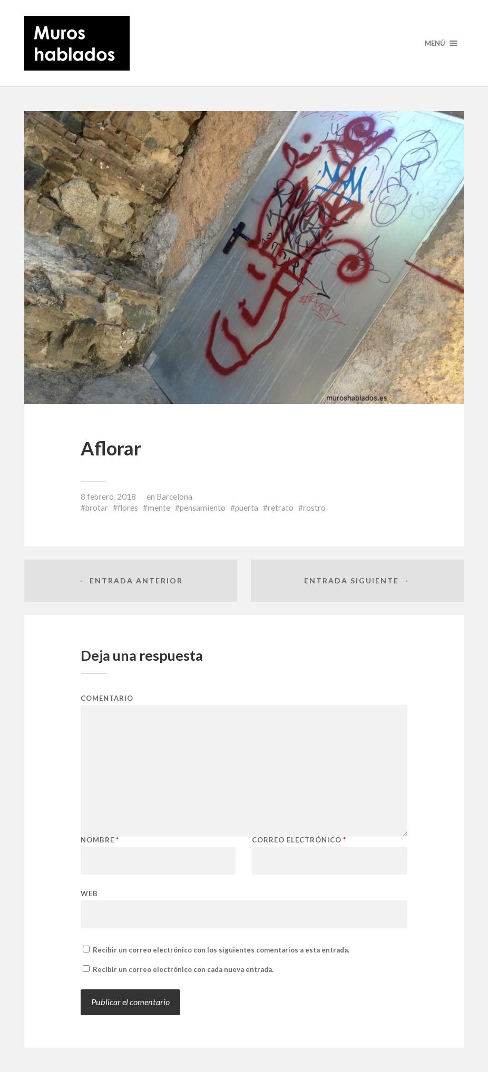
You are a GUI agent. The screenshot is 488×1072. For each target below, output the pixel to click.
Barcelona (174, 496)
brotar (96, 507)
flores (128, 507)
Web (89, 893)
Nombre (100, 840)
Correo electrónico (299, 840)
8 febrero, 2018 (108, 496)
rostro (314, 507)
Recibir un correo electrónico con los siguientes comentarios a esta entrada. (221, 950)
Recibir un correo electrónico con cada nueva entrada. (183, 969)
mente (159, 507)
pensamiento (203, 507)
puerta (246, 507)
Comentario (107, 698)
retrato (281, 507)
